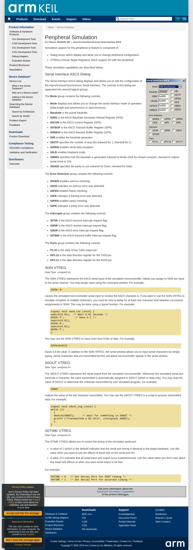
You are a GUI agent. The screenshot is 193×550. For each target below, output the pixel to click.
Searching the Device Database (21, 105)
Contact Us (125, 541)
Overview (14, 163)
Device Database (53, 529)
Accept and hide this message (23, 513)
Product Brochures (19, 65)
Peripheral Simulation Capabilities (115, 491)
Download (40, 19)
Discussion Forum (128, 518)
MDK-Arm (87, 514)
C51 (84, 518)
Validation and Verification (23, 152)
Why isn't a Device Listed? (25, 93)
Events (56, 19)
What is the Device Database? (21, 87)
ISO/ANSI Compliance (21, 147)
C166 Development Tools (24, 43)
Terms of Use (74, 541)
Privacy (86, 541)
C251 (84, 525)
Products (22, 19)
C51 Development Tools (24, 48)
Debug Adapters (20, 56)
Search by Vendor (21, 116)
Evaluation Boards (21, 60)
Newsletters (15, 69)
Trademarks (112, 541)
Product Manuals (127, 521)
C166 (84, 521)
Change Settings (23, 544)
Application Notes (127, 525)
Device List (15, 81)
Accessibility (98, 541)
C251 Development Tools (24, 52)
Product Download (19, 136)
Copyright (65, 545)
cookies (30, 534)
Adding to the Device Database (22, 98)
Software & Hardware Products (21, 33)
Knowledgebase (127, 514)
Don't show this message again (23, 540)
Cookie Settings (58, 541)
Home (51, 27)
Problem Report (17, 120)
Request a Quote (163, 518)
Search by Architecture (23, 111)
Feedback (14, 125)
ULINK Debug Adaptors (57, 517)
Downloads (89, 509)
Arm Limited (91, 545)
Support (71, 19)
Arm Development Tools (24, 39)
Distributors (51, 532)
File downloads (89, 529)
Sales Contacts (163, 521)
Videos (86, 19)
